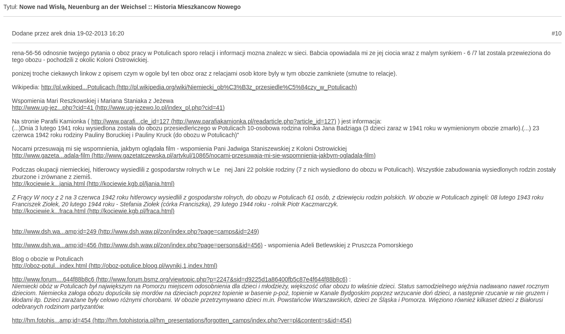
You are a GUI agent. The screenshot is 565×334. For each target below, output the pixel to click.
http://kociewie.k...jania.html (48, 183)
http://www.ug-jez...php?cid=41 (52, 107)
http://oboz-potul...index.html (49, 265)
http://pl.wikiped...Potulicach (78, 87)
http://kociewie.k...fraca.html (49, 211)
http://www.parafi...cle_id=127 (130, 121)
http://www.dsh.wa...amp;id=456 (54, 245)
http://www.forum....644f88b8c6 (53, 279)
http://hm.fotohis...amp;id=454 (51, 320)
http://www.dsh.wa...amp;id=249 (54, 231)
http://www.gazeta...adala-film (51, 155)
